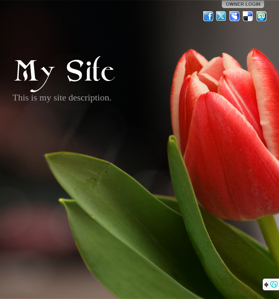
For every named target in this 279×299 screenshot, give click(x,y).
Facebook (208, 16)
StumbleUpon (261, 16)
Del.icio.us (248, 16)
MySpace (235, 16)
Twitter (221, 16)
